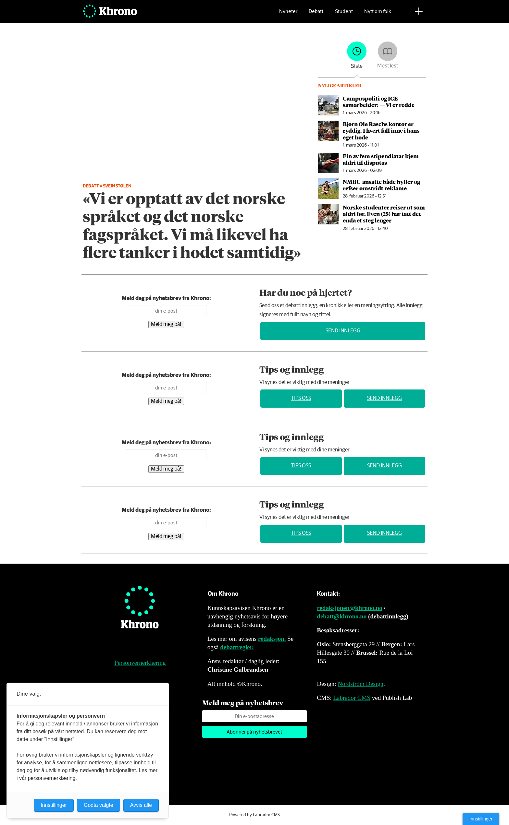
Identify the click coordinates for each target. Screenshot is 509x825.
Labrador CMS (351, 697)
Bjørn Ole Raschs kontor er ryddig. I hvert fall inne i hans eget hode (381, 130)
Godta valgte (98, 805)
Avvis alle (141, 805)
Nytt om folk (377, 15)
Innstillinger (480, 818)
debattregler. (237, 647)
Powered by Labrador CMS (254, 815)
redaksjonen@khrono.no (349, 607)
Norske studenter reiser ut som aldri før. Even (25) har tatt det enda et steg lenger (384, 213)
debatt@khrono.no (341, 616)
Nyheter (288, 15)
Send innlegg (343, 331)
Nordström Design (360, 683)
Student (344, 15)
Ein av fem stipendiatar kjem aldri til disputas (381, 159)
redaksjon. (272, 638)
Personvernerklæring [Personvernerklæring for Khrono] (140, 662)
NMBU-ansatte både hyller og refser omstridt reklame (381, 185)
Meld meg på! (166, 324)
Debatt (316, 15)
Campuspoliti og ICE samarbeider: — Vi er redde (379, 101)
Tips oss (301, 398)
